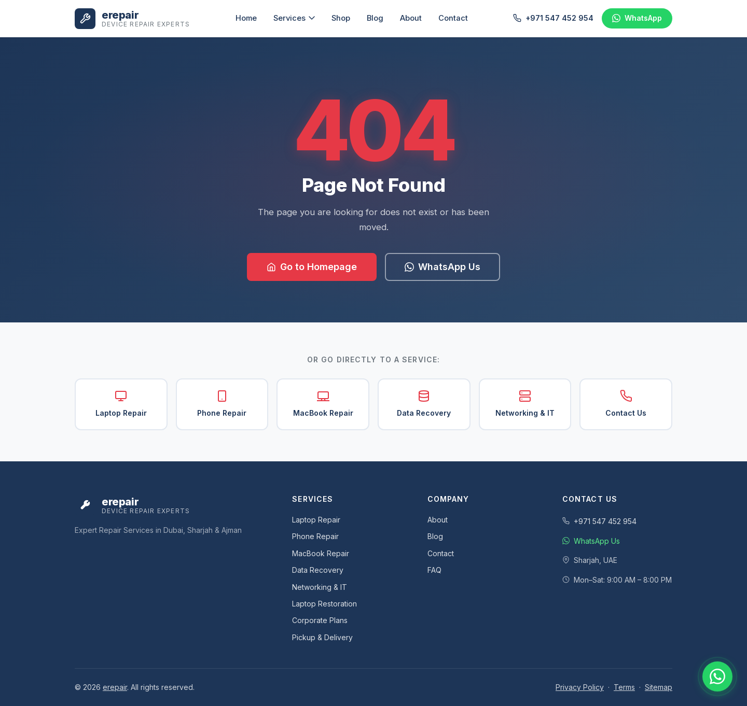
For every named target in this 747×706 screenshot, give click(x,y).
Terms (624, 687)
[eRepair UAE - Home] (132, 18)
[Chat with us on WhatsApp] (717, 676)
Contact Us (625, 403)
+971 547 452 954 (553, 17)
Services (294, 18)
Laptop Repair (121, 403)
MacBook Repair (323, 403)
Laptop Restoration (324, 603)
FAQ (434, 570)
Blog (375, 18)
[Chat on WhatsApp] (637, 18)
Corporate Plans (320, 620)
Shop (340, 18)
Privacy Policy (580, 687)
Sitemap (658, 687)
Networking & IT (525, 403)
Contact (453, 18)
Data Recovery (424, 403)
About (411, 18)
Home (246, 18)
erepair (115, 687)
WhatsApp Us (442, 266)
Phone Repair (221, 403)
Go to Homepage (312, 266)
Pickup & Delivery (322, 637)
